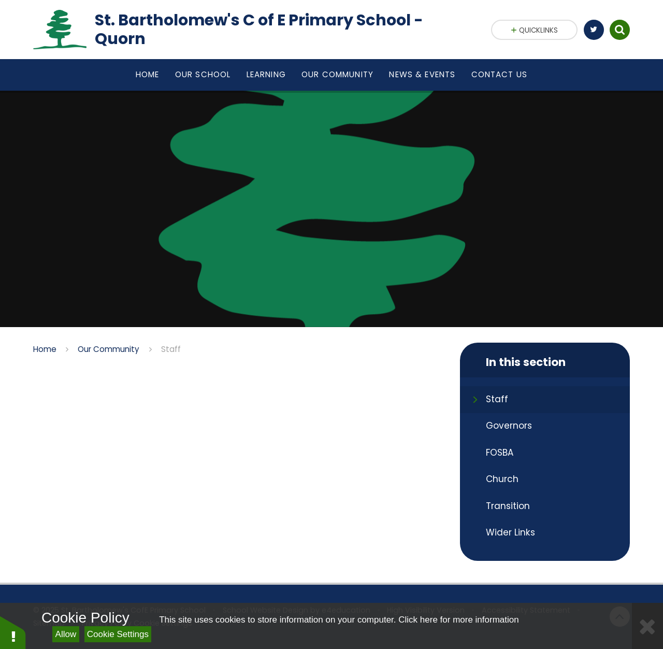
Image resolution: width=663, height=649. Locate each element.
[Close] (647, 626)
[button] (13, 632)
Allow (66, 634)
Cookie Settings (118, 634)
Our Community (108, 349)
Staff (171, 349)
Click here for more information (458, 620)
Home (44, 349)
